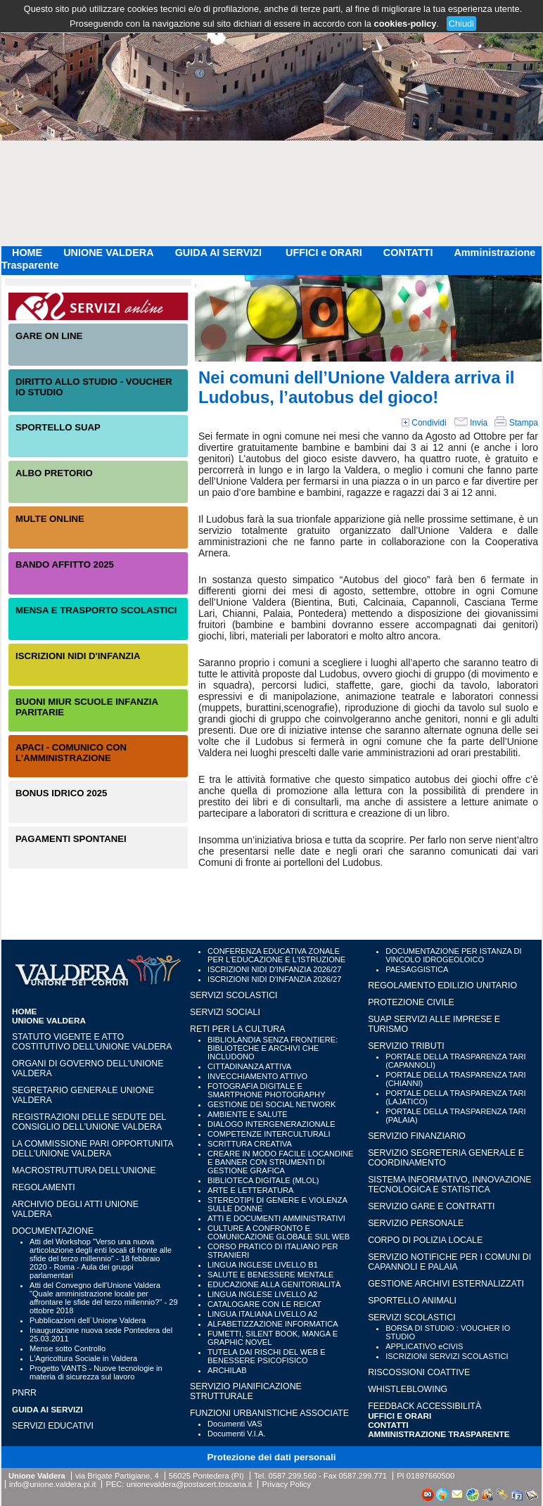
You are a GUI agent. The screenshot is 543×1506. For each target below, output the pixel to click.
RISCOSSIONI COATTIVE (419, 1372)
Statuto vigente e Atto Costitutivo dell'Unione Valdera (92, 1042)
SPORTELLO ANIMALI (412, 1301)
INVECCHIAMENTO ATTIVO (257, 1076)
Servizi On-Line (98, 306)
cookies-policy (405, 23)
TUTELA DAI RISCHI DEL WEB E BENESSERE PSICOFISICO (266, 1356)
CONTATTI (408, 252)
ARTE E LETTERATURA (250, 1190)
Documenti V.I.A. (236, 1433)
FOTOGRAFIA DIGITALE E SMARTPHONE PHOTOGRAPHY (266, 1090)
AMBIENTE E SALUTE (247, 1114)
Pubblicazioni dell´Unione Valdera (88, 1320)
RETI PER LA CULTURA (237, 1029)
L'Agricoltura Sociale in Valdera (83, 1358)
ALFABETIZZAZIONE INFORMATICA (272, 1324)
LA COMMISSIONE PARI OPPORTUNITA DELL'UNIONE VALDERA (92, 1149)
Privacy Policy (286, 1484)
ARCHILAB (227, 1370)
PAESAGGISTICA (416, 969)
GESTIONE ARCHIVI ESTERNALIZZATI (446, 1284)
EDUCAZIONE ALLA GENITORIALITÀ (273, 1284)
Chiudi (461, 23)
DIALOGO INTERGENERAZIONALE (271, 1124)
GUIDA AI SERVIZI (219, 252)
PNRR (24, 1393)
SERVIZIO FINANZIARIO (417, 1136)
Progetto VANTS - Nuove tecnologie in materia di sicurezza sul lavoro (96, 1372)
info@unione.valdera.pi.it (52, 1484)
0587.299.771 (363, 1476)
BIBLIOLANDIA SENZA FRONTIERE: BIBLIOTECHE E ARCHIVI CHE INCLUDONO (272, 1048)
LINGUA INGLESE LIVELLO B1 (262, 1265)
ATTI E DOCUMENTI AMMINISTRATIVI (276, 1218)
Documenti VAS (234, 1423)
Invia (471, 423)
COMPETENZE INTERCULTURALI (268, 1134)
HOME (27, 252)
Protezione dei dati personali (271, 1457)
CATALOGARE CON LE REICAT (264, 1304)
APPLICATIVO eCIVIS (424, 1346)
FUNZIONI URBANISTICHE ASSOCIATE (269, 1413)
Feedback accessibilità (424, 1406)
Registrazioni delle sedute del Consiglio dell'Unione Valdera (89, 1122)
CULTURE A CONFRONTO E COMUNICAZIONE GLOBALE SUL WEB (278, 1232)
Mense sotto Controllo (68, 1348)
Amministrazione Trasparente (439, 1433)
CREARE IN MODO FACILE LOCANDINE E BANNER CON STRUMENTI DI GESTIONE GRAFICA (280, 1162)
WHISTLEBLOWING (407, 1389)
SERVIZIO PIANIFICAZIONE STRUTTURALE (246, 1391)
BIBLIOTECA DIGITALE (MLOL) (263, 1180)
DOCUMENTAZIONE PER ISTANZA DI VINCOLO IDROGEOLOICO (453, 955)
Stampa (516, 423)
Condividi (424, 423)
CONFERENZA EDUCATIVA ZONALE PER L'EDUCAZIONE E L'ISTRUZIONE (276, 955)
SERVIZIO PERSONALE (416, 1223)
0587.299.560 (292, 1476)
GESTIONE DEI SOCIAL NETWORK (271, 1104)
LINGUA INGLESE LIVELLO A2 (262, 1294)
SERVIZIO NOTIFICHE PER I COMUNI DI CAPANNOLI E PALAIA (449, 1262)
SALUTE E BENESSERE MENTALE (270, 1274)
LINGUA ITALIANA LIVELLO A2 (262, 1314)
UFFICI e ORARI (324, 252)
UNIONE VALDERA (108, 252)
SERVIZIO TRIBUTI (406, 1046)
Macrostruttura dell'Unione (83, 1170)
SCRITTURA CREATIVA (249, 1144)
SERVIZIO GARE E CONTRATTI (431, 1206)
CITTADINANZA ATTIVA (249, 1066)
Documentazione (53, 1231)
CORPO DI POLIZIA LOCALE (425, 1240)
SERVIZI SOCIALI (225, 1012)
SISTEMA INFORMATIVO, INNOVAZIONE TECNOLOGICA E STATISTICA (449, 1184)
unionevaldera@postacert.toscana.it (190, 1484)
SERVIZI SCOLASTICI (233, 995)
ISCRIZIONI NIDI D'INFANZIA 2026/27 (274, 969)
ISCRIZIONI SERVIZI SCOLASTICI (447, 1356)
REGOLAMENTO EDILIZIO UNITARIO (442, 985)
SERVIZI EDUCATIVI (53, 1426)
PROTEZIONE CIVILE (411, 1002)
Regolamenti (43, 1187)
